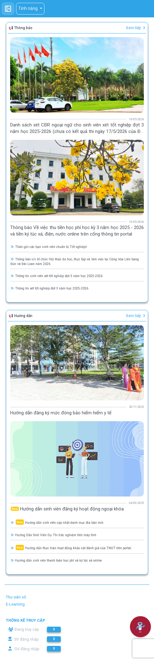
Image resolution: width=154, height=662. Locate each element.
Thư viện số (16, 597)
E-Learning (15, 604)
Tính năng (28, 8)
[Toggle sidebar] (8, 8)
